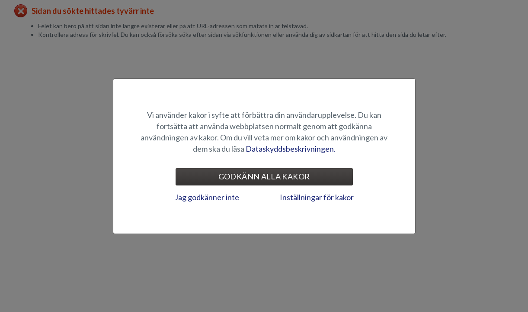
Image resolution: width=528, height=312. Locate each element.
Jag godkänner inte (207, 197)
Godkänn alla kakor (264, 176)
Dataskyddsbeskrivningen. (291, 148)
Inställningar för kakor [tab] (317, 197)
